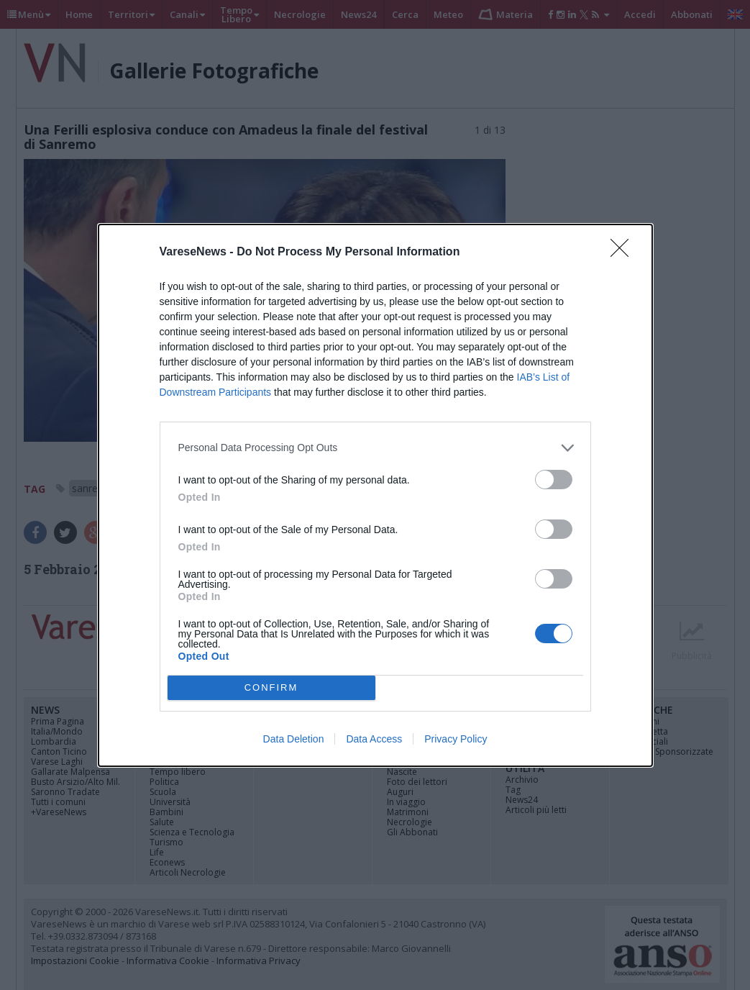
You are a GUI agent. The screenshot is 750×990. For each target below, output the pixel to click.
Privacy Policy (455, 739)
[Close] (624, 252)
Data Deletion (293, 739)
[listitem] (375, 447)
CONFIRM (271, 687)
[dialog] (375, 495)
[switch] (553, 479)
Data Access (374, 739)
